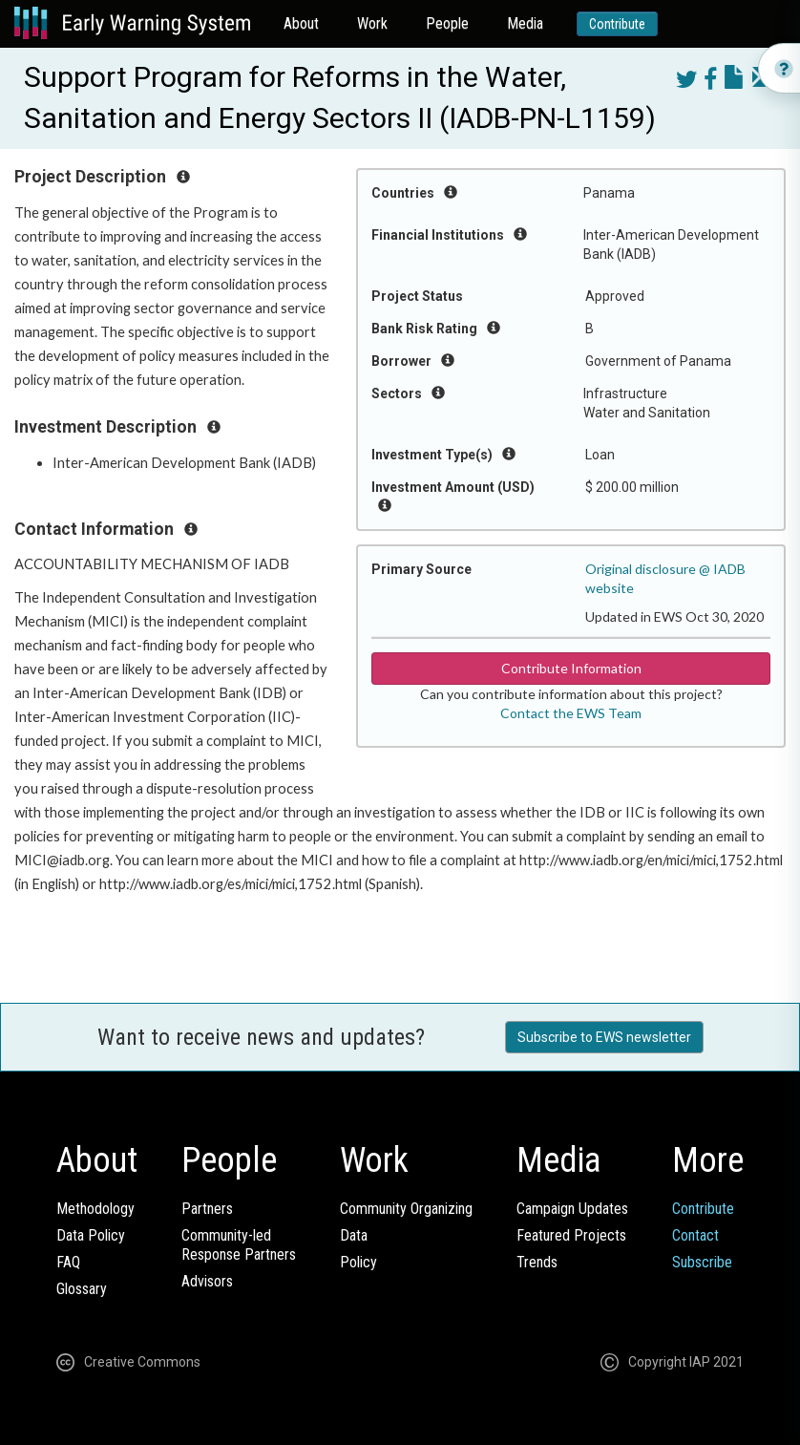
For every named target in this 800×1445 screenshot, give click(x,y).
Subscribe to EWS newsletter (604, 1037)
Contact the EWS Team (571, 713)
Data (354, 1235)
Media (525, 23)
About (301, 23)
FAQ (68, 1262)
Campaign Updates (572, 1209)
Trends (537, 1262)
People (447, 23)
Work (372, 23)
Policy (358, 1262)
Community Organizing (406, 1209)
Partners (207, 1209)
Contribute (617, 24)
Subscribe (702, 1262)
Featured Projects (571, 1235)
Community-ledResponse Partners (238, 1245)
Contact (695, 1235)
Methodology (95, 1209)
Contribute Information (571, 668)
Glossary (81, 1289)
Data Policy (90, 1235)
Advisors (207, 1281)
